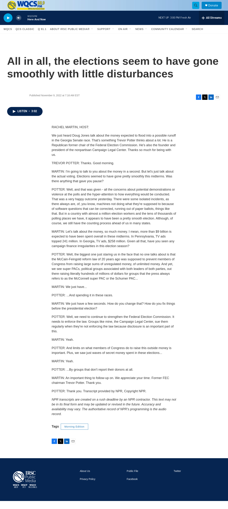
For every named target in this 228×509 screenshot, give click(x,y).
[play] (8, 26)
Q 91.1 (42, 37)
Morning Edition (74, 434)
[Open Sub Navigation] (92, 37)
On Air (123, 37)
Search (197, 37)
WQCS (8, 37)
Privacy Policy (87, 487)
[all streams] (211, 26)
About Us (85, 479)
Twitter (177, 479)
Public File (132, 479)
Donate (215, 9)
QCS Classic (25, 37)
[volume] (19, 26)
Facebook (132, 487)
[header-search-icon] (197, 9)
